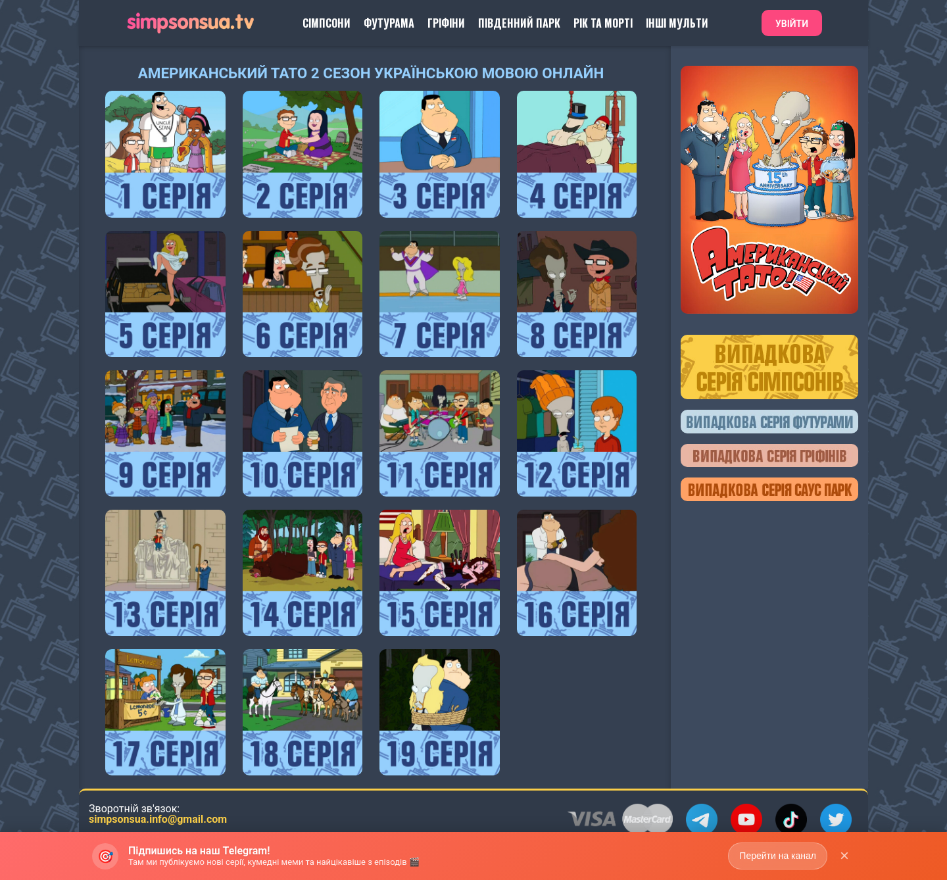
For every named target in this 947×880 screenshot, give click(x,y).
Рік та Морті (603, 23)
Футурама (389, 23)
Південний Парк (519, 23)
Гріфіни (446, 23)
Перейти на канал (777, 861)
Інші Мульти (677, 23)
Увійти (791, 23)
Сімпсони (327, 23)
